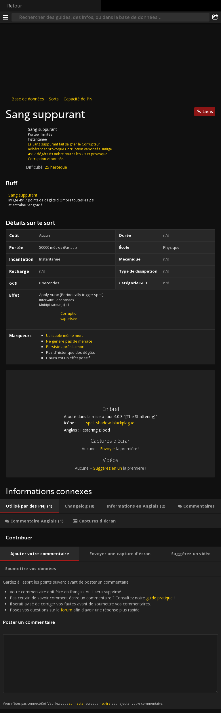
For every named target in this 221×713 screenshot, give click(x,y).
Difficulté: (35, 167)
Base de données (28, 99)
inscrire (104, 703)
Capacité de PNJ (79, 99)
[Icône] (15, 134)
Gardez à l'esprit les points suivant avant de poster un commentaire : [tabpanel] (110, 642)
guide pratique (159, 598)
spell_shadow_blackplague (105, 423)
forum (66, 610)
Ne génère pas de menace (69, 341)
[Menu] (6, 17)
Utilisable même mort (64, 335)
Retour (14, 6)
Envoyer (107, 448)
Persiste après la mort (65, 346)
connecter (77, 703)
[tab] (29, 506)
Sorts (54, 99)
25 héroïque (56, 167)
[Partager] (215, 17)
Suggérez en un (107, 468)
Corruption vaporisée (69, 316)
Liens (208, 111)
